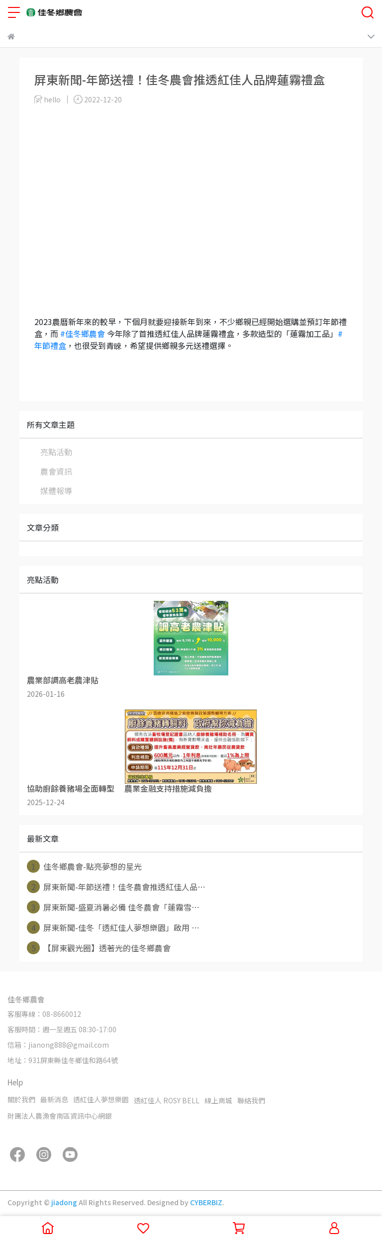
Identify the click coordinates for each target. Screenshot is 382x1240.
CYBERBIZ (206, 1202)
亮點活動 (56, 452)
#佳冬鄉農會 (82, 333)
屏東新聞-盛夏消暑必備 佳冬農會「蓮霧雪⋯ (113, 907)
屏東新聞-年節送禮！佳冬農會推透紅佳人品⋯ (116, 886)
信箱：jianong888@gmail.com (58, 1045)
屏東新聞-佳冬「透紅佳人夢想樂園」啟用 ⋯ (113, 927)
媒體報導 (56, 490)
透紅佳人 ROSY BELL (166, 1100)
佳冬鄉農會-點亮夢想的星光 (84, 866)
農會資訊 (56, 471)
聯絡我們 (251, 1100)
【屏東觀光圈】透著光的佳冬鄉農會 (99, 947)
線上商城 (218, 1100)
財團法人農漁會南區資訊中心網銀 (59, 1116)
